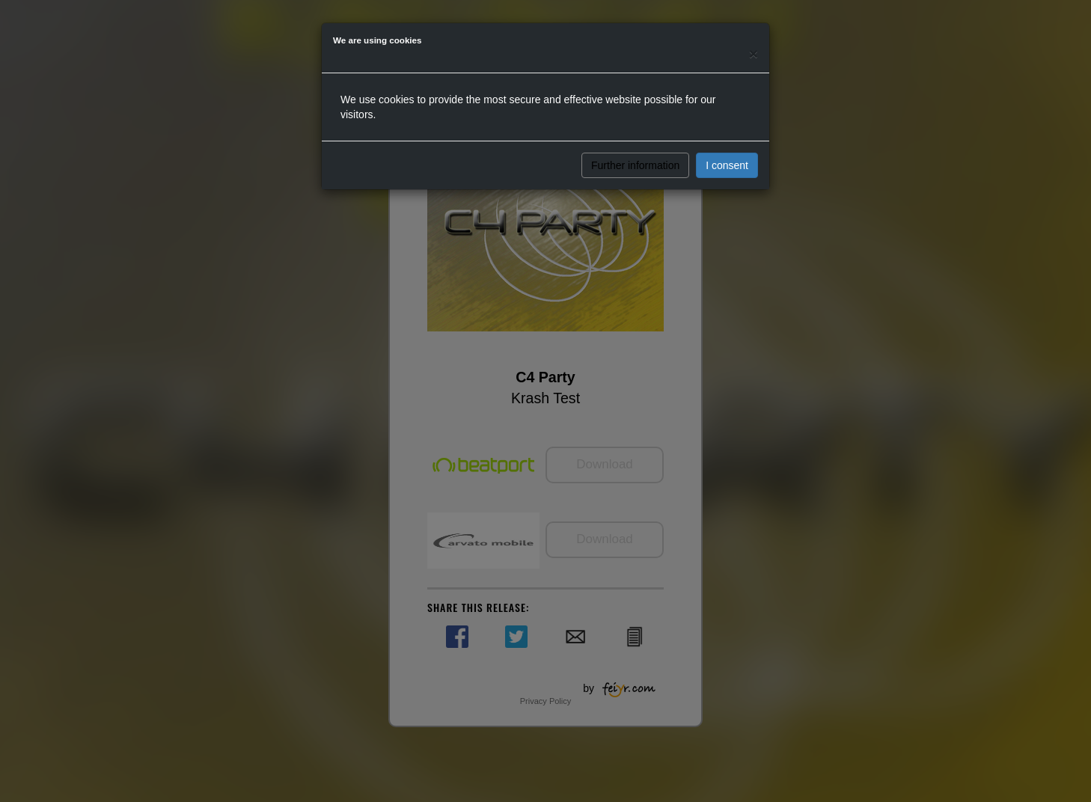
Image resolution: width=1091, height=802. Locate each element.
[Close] (753, 53)
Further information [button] (635, 165)
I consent (727, 165)
